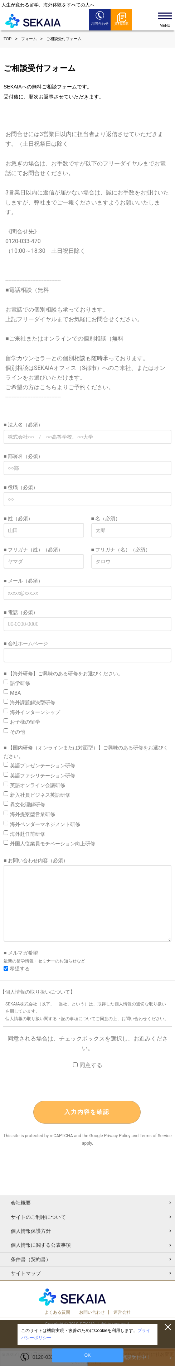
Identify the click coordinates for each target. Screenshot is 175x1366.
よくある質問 (57, 1312)
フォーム (29, 39)
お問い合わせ (92, 1312)
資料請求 (121, 23)
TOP (7, 39)
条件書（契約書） (31, 1259)
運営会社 (122, 1312)
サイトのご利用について (38, 1217)
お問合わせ (100, 23)
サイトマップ (26, 1273)
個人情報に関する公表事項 (41, 1245)
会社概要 (21, 1203)
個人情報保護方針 (31, 1231)
